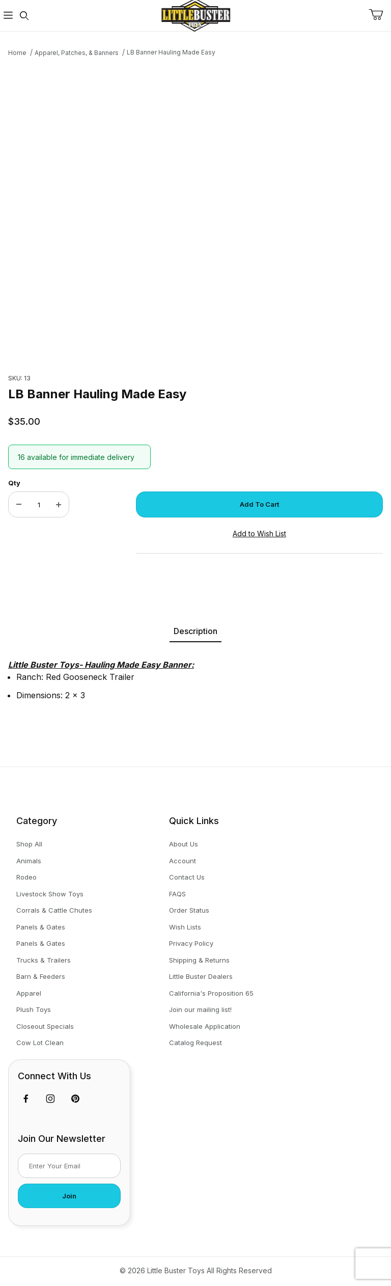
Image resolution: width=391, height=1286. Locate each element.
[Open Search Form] (24, 15)
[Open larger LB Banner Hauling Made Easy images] (195, 212)
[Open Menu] (8, 15)
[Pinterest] (75, 1098)
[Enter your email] (69, 1166)
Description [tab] (195, 631)
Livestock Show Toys (49, 894)
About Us (183, 844)
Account (182, 861)
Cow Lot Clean (40, 1042)
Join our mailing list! (200, 1009)
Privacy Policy (191, 943)
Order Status (189, 910)
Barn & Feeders (40, 976)
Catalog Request (195, 1042)
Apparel (28, 993)
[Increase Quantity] (58, 504)
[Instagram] (50, 1098)
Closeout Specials (45, 1026)
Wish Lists (185, 927)
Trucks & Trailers (43, 960)
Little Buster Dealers (201, 976)
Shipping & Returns (199, 960)
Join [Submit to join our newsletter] (69, 1196)
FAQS (177, 894)
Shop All (29, 844)
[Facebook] (26, 1098)
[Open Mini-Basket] (380, 15)
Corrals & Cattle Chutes (54, 910)
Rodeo (26, 877)
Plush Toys (33, 1009)
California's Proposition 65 (211, 993)
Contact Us (187, 877)
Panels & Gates (40, 927)
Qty (14, 483)
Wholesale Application (204, 1026)
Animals (28, 861)
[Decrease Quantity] (19, 504)
